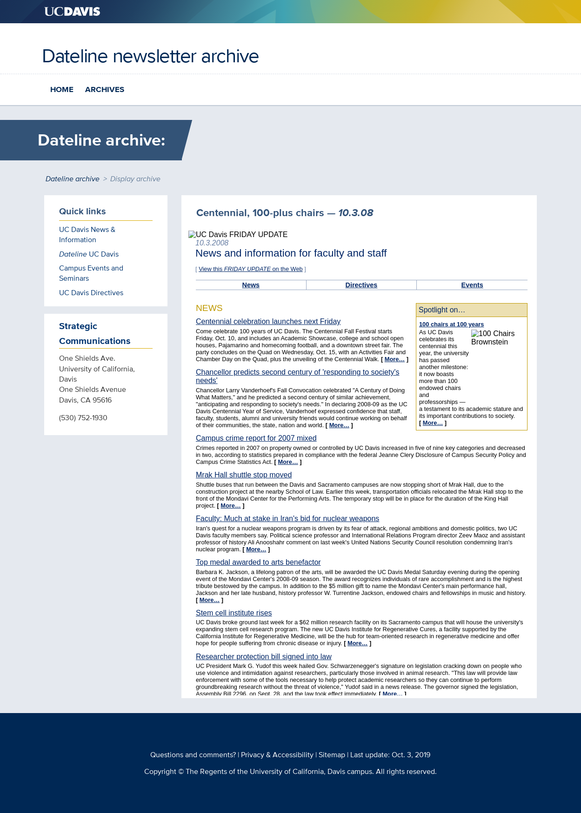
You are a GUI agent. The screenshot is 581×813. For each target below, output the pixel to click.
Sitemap (332, 754)
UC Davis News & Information (87, 234)
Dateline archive (73, 178)
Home (61, 89)
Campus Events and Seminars (91, 273)
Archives (104, 89)
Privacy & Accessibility (277, 754)
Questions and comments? (193, 754)
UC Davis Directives (91, 292)
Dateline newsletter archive (150, 55)
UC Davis (89, 254)
